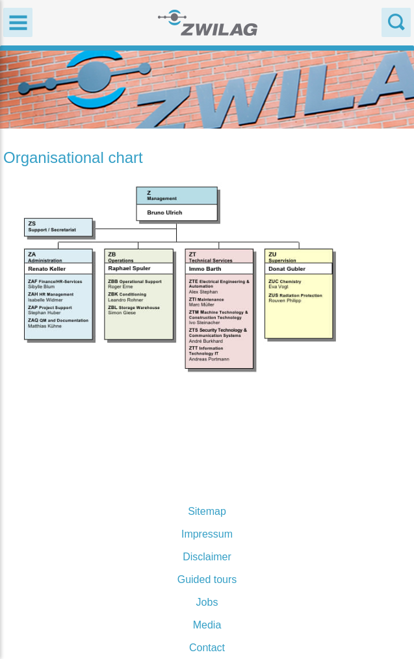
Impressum (207, 534)
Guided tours (207, 579)
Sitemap (207, 511)
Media (207, 624)
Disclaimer (207, 556)
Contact (207, 647)
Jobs (207, 602)
